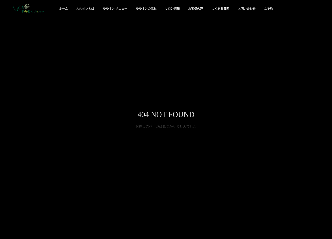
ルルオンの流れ (146, 8)
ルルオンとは (85, 8)
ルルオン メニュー (115, 8)
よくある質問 (220, 8)
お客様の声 (195, 8)
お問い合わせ (247, 8)
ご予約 (268, 8)
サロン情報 (172, 8)
